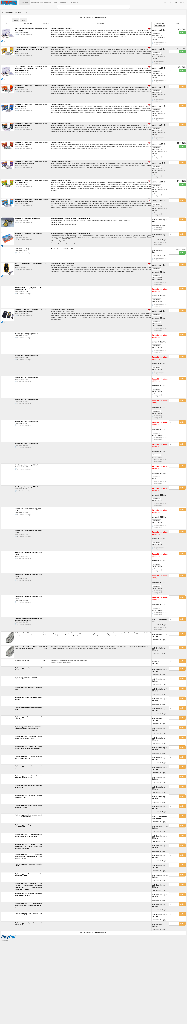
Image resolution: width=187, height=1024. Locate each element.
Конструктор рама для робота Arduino (27, 218)
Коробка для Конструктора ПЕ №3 (26, 377)
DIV (44, 660)
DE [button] (165, 2)
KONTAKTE (74, 2)
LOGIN (182, 2)
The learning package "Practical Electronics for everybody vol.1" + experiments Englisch (28, 68)
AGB (55, 2)
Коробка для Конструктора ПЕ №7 (26, 465)
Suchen (126, 7)
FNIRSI (45, 263)
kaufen (182, 33)
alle (160, 25)
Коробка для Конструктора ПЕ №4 (26, 399)
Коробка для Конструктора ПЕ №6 (26, 443)
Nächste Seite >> (100, 17)
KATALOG (24, 2)
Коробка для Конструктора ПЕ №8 (26, 487)
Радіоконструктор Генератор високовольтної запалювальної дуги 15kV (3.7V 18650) (28, 856)
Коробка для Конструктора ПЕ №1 (26, 334)
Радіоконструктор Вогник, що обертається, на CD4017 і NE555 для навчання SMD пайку (28, 846)
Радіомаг (45, 28)
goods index (4, 940)
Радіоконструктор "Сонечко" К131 (26, 678)
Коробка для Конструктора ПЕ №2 (26, 355)
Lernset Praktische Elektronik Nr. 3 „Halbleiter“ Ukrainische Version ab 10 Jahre (28, 49)
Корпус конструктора (22, 660)
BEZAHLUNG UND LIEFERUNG (41, 2)
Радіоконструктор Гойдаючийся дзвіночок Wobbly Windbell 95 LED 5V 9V (28, 905)
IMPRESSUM (64, 2)
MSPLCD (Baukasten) (22, 249)
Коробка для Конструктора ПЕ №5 (26, 421)
